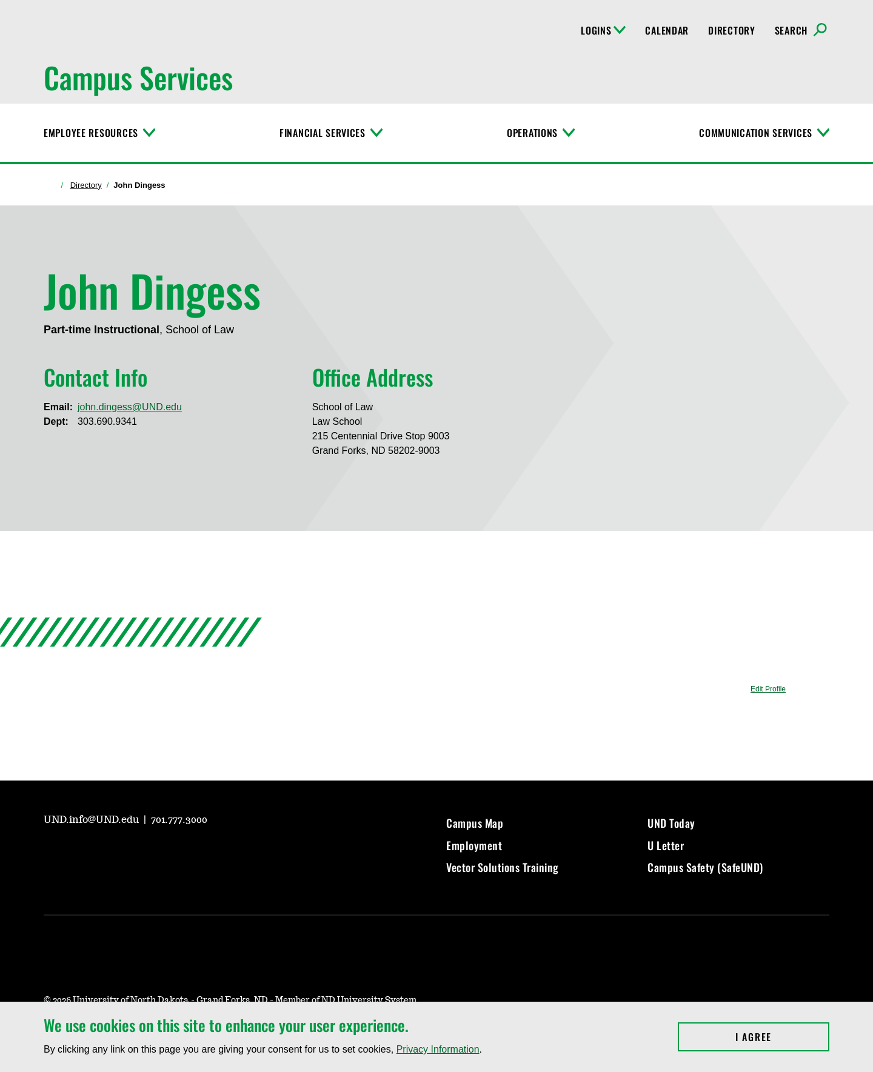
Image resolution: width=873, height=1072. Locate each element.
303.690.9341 (107, 421)
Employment (474, 845)
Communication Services (755, 132)
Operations (532, 132)
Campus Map (474, 823)
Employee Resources (91, 132)
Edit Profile (768, 689)
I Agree (782, 1037)
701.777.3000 (179, 820)
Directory (731, 30)
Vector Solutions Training (502, 867)
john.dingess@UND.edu (130, 407)
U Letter (665, 845)
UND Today (671, 823)
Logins (603, 30)
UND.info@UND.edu (92, 820)
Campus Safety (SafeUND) (705, 867)
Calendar (667, 30)
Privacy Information (438, 1049)
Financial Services (322, 132)
